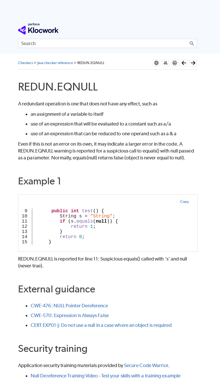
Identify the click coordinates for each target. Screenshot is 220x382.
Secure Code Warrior (146, 365)
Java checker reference (55, 63)
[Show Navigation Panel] (194, 29)
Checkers (25, 63)
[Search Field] (107, 43)
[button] (192, 43)
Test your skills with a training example (140, 376)
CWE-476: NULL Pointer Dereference (69, 305)
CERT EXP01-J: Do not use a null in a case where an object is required (101, 325)
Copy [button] (184, 201)
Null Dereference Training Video (64, 376)
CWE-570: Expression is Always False (70, 315)
